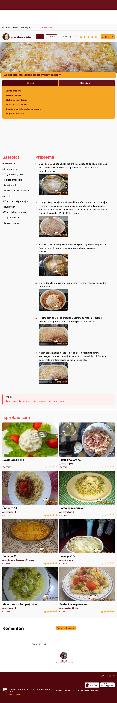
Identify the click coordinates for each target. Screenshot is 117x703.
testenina (26, 401)
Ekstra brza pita (13, 91)
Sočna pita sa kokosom (17, 104)
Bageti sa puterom (15, 113)
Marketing (46, 690)
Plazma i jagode (13, 95)
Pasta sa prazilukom (87, 494)
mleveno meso (58, 401)
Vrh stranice (107, 676)
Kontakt (11, 692)
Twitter (67, 691)
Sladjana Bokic (24, 37)
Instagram (85, 691)
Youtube (76, 691)
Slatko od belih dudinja (16, 100)
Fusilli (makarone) (87, 445)
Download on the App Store (92, 685)
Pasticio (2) (30, 542)
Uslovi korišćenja (36, 690)
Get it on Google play (107, 685)
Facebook (59, 691)
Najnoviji (30, 83)
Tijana (64, 661)
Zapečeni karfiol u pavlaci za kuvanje (23, 109)
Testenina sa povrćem (87, 590)
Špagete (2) (30, 494)
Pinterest (95, 691)
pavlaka (12, 401)
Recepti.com (58, 4)
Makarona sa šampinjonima (30, 590)
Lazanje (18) (87, 542)
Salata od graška (30, 445)
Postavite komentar (66, 628)
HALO (18, 695)
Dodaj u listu (107, 37)
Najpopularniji (86, 83)
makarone (41, 401)
